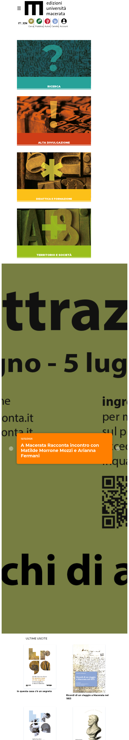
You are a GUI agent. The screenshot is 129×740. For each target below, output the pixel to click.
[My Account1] (64, 23)
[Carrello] (55, 23)
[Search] (31, 23)
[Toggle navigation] (19, 8)
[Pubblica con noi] (39, 23)
